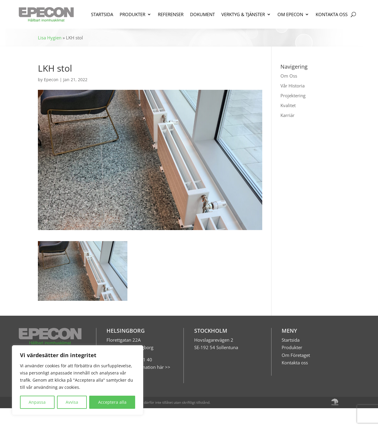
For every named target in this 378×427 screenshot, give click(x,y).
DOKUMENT (202, 14)
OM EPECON (290, 14)
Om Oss (288, 76)
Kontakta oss (295, 363)
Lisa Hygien (49, 38)
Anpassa (37, 402)
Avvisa (72, 402)
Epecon (51, 79)
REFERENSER (170, 14)
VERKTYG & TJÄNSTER (243, 14)
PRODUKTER (132, 14)
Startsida (291, 340)
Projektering (293, 95)
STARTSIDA (102, 14)
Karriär (287, 115)
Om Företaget (296, 355)
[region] (77, 380)
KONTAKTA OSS (332, 14)
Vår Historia (292, 86)
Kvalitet (288, 105)
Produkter (292, 347)
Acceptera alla (112, 402)
